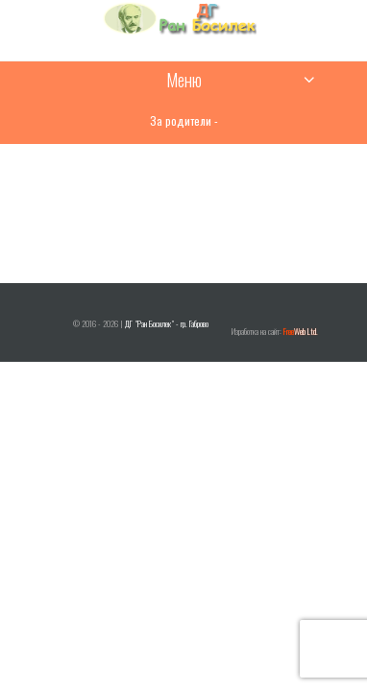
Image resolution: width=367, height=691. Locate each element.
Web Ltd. (300, 331)
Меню (184, 79)
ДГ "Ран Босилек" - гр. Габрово (166, 323)
